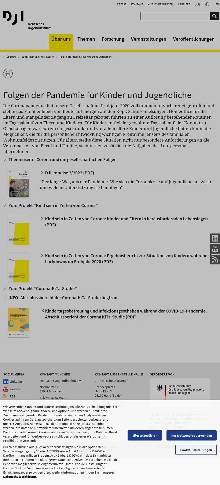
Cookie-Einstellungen (196, 452)
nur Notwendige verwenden (191, 437)
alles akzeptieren (144, 437)
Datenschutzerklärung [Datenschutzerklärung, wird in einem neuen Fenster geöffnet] (19, 479)
